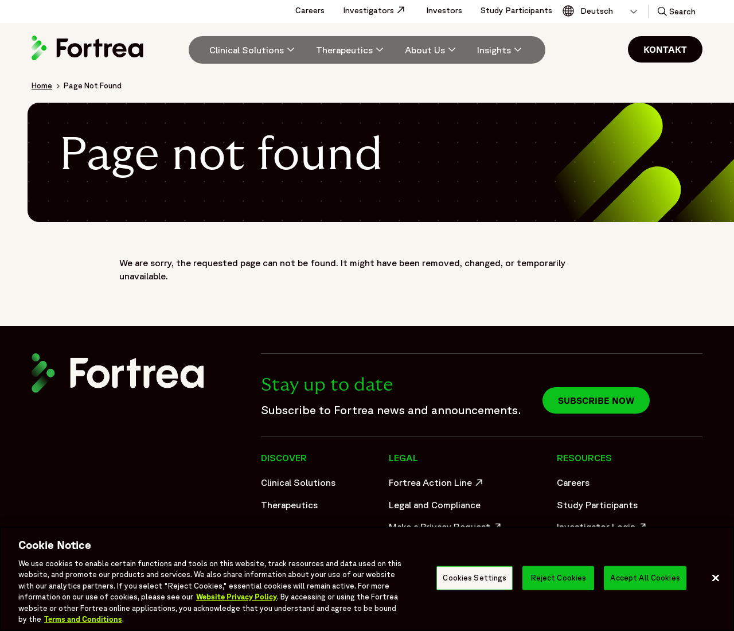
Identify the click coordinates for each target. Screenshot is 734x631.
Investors (444, 10)
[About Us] (432, 50)
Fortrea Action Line (437, 485)
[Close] (715, 577)
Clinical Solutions (298, 482)
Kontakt (665, 49)
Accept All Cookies (645, 578)
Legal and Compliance (435, 505)
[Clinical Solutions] (253, 50)
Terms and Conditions (83, 619)
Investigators (380, 10)
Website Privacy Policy (236, 597)
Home (42, 85)
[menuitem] (248, 50)
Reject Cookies (559, 578)
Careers (310, 10)
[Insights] (501, 50)
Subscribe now (596, 400)
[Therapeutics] (351, 50)
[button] (675, 11)
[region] (367, 579)
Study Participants (516, 10)
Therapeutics (289, 505)
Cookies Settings (474, 578)
